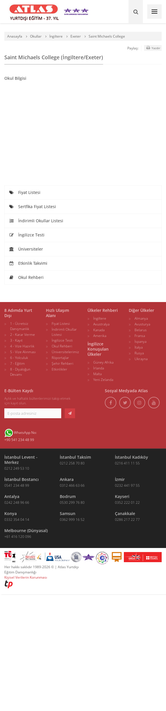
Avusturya (142, 324)
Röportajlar (60, 357)
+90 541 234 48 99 (19, 439)
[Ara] (135, 11)
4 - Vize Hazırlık (22, 346)
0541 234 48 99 (16, 485)
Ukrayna (141, 358)
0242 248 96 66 (16, 502)
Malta (97, 373)
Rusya (139, 353)
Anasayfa (14, 36)
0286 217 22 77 (127, 519)
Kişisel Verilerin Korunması (25, 577)
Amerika (99, 335)
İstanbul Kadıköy (131, 457)
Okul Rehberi (26, 277)
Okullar (36, 36)
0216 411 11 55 (127, 463)
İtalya (139, 347)
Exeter (75, 36)
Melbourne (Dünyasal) (26, 530)
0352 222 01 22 (127, 502)
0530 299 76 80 (72, 502)
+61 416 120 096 (17, 536)
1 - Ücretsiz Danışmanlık (19, 326)
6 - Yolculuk (19, 357)
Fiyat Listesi (24, 192)
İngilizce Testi (26, 235)
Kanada (99, 329)
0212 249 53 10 (16, 468)
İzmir (120, 479)
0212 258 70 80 (72, 463)
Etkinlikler (59, 369)
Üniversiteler (26, 249)
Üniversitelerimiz (65, 351)
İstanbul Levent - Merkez (21, 459)
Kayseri (122, 496)
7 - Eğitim (17, 363)
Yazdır (153, 48)
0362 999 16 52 (72, 519)
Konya (10, 513)
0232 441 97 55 (127, 485)
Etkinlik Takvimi (28, 263)
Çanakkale (125, 513)
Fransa (140, 335)
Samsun (67, 513)
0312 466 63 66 (72, 485)
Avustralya (101, 324)
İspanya (140, 341)
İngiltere (56, 36)
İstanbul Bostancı (21, 479)
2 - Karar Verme (22, 334)
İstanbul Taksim (75, 457)
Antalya (11, 496)
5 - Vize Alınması (23, 351)
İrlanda (98, 368)
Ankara (67, 479)
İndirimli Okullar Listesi (36, 220)
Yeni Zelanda (103, 379)
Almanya (141, 318)
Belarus (141, 329)
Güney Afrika (103, 362)
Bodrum (68, 496)
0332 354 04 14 (16, 519)
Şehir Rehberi (62, 363)
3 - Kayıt (16, 340)
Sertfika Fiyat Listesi (32, 206)
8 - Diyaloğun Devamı (20, 372)
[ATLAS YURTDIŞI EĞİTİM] (33, 11)
